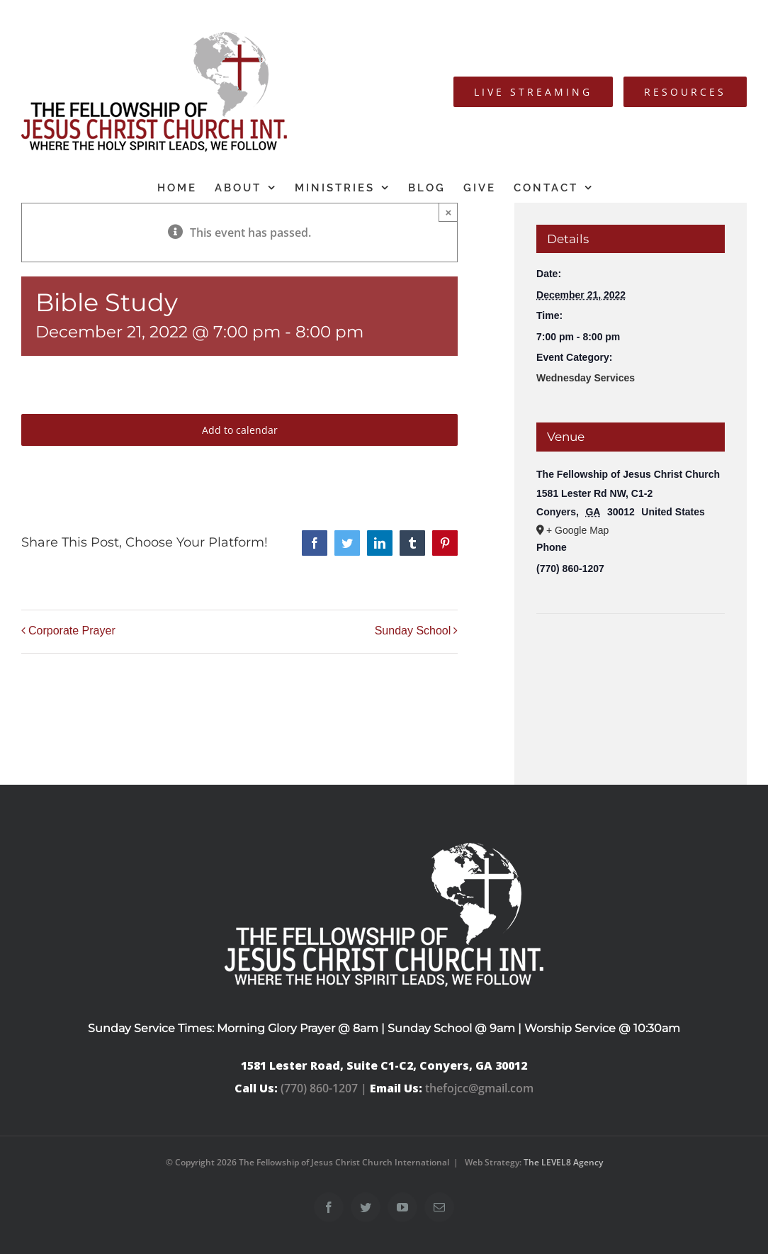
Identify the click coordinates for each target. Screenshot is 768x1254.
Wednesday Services (585, 378)
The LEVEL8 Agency (563, 1162)
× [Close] (448, 212)
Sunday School (413, 631)
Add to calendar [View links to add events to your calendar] (240, 430)
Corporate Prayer (71, 631)
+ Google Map (577, 530)
